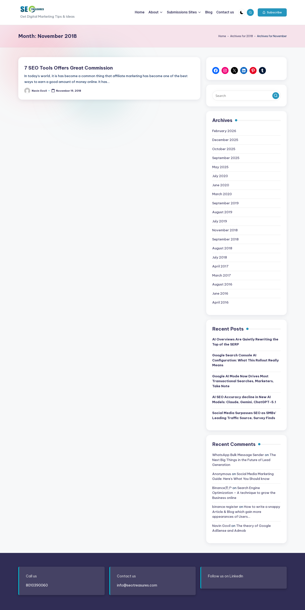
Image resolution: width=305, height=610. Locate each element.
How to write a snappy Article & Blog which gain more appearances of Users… (246, 512)
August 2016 (222, 284)
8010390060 (37, 585)
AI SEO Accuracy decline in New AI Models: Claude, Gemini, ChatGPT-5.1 (244, 399)
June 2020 (220, 185)
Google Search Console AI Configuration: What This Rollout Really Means (245, 360)
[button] (272, 12)
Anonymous (221, 474)
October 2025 (223, 149)
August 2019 (222, 212)
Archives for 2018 (241, 36)
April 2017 (220, 266)
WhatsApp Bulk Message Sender (238, 455)
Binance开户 (222, 488)
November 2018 (225, 230)
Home (222, 36)
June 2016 (220, 293)
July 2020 (220, 176)
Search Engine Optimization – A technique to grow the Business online (243, 493)
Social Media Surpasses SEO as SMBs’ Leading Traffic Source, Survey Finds (244, 415)
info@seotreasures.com (137, 585)
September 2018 (225, 239)
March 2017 (221, 275)
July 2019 (219, 221)
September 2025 (225, 158)
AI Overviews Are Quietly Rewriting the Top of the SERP (245, 341)
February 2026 (224, 131)
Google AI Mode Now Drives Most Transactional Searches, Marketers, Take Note (243, 381)
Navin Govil (221, 526)
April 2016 (220, 302)
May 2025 (220, 167)
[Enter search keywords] (246, 95)
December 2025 (225, 140)
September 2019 (225, 203)
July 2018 (219, 257)
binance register (225, 507)
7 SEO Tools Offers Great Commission (68, 68)
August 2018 (222, 248)
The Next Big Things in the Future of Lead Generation (244, 460)
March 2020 (222, 194)
